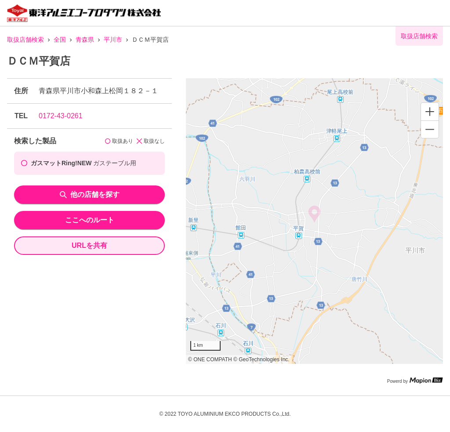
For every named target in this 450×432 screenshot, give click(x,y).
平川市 (113, 39)
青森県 (85, 39)
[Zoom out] (430, 129)
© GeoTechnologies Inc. (261, 359)
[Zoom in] (430, 111)
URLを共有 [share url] (89, 245)
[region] (314, 221)
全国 (60, 39)
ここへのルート (89, 220)
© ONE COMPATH (210, 359)
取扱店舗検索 (25, 39)
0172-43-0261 (61, 116)
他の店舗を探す (90, 194)
